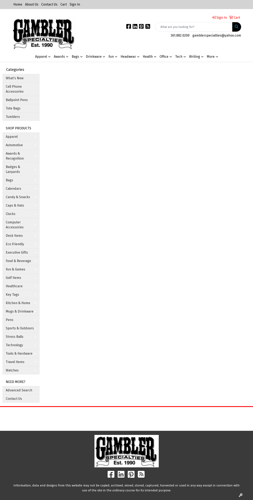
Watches (12, 370)
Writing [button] (194, 57)
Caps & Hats (15, 205)
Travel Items (15, 362)
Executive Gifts (17, 252)
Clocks (10, 214)
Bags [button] (75, 57)
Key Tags (12, 295)
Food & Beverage (18, 261)
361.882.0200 (180, 35)
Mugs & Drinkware (19, 311)
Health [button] (148, 57)
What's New (14, 78)
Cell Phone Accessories (15, 89)
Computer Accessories (15, 224)
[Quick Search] (193, 27)
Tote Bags (13, 108)
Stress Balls (14, 337)
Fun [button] (111, 57)
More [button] (211, 57)
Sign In (75, 4)
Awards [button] (59, 57)
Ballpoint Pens (17, 100)
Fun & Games (15, 269)
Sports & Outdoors (20, 328)
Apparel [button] (41, 57)
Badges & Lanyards (13, 169)
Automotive (14, 145)
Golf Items (13, 278)
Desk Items (14, 236)
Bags (9, 180)
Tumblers (13, 117)
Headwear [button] (128, 57)
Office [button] (164, 57)
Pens (9, 320)
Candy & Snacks (18, 197)
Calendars (13, 189)
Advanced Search (19, 390)
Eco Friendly (15, 244)
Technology (14, 345)
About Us (31, 4)
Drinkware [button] (94, 57)
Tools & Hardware (19, 353)
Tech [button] (178, 57)
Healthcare (14, 286)
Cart (63, 4)
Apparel (12, 137)
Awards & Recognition (15, 156)
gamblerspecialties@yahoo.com (216, 35)
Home (17, 4)
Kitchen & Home (18, 303)
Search (158, 413)
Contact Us (49, 4)
